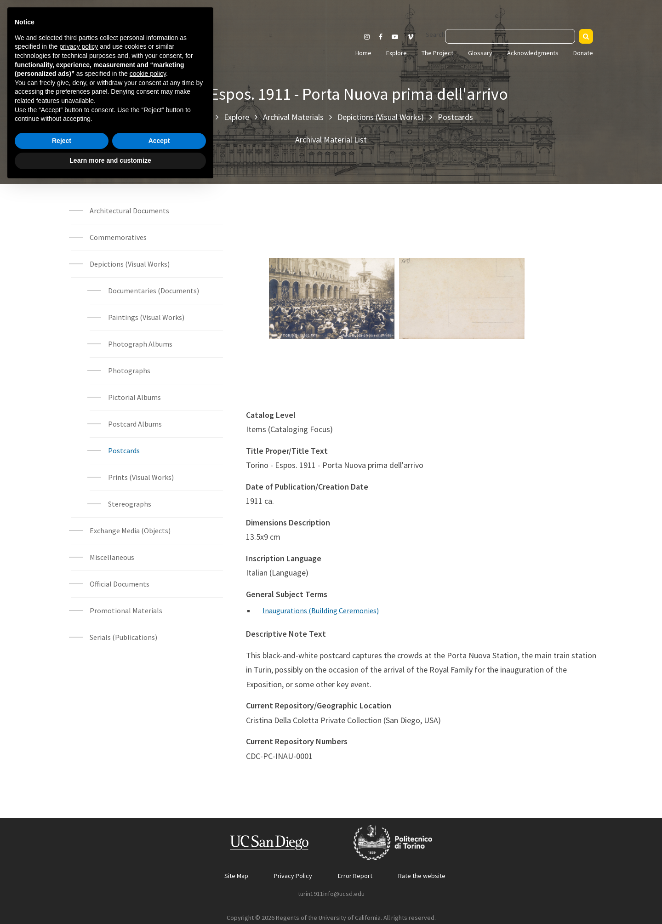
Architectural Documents (129, 210)
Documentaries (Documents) (153, 290)
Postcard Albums (135, 423)
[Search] (586, 36)
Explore (396, 53)
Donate (583, 53)
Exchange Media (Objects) (130, 530)
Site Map (236, 876)
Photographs (129, 370)
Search (435, 34)
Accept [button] (159, 879)
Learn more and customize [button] (110, 898)
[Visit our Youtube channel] (395, 37)
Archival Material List (331, 139)
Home (363, 53)
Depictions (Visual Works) (380, 117)
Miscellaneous (112, 557)
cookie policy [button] (148, 812)
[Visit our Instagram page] (367, 37)
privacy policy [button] (78, 784)
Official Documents (119, 583)
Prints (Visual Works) (141, 477)
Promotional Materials (126, 610)
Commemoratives (118, 237)
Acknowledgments (533, 53)
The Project (437, 53)
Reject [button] (61, 879)
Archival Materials (293, 117)
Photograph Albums (140, 343)
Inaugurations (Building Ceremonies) (321, 610)
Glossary (480, 53)
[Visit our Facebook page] (380, 37)
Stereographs (129, 503)
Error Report (355, 876)
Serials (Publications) (123, 637)
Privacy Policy (293, 876)
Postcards (455, 117)
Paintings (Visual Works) (146, 317)
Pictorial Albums (134, 397)
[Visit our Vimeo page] (414, 37)
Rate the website (421, 876)
